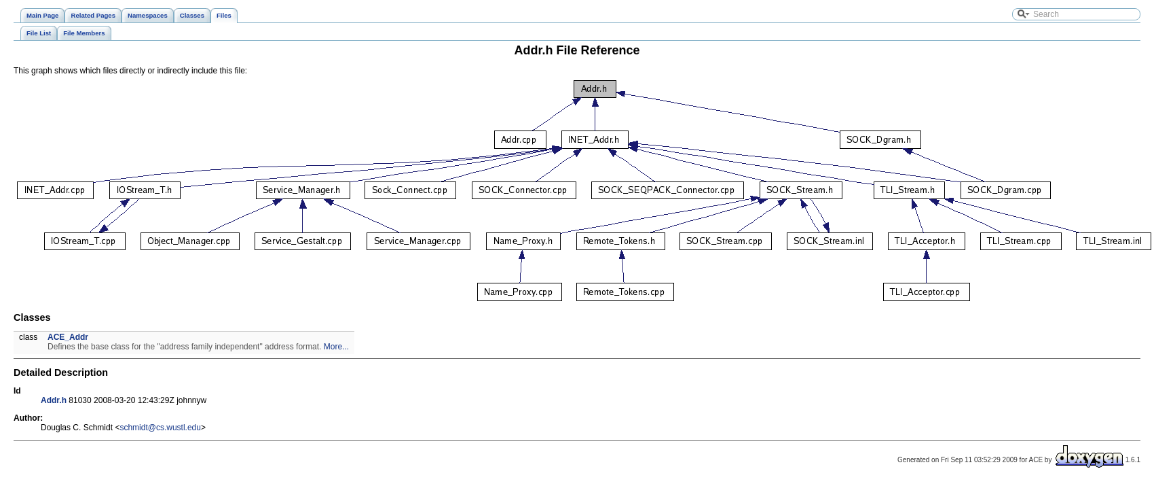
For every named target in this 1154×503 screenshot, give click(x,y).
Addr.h (54, 400)
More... (336, 346)
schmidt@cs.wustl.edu (160, 427)
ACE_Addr (68, 337)
